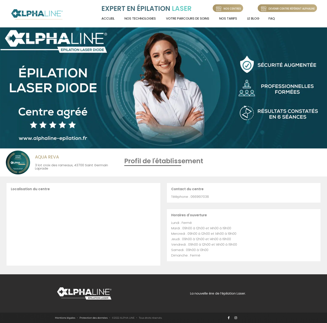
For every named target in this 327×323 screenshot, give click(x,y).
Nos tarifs (228, 18)
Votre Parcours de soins (187, 18)
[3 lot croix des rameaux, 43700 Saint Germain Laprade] (83, 227)
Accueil (108, 18)
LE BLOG (253, 18)
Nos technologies (140, 18)
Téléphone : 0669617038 (190, 196)
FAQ (272, 18)
